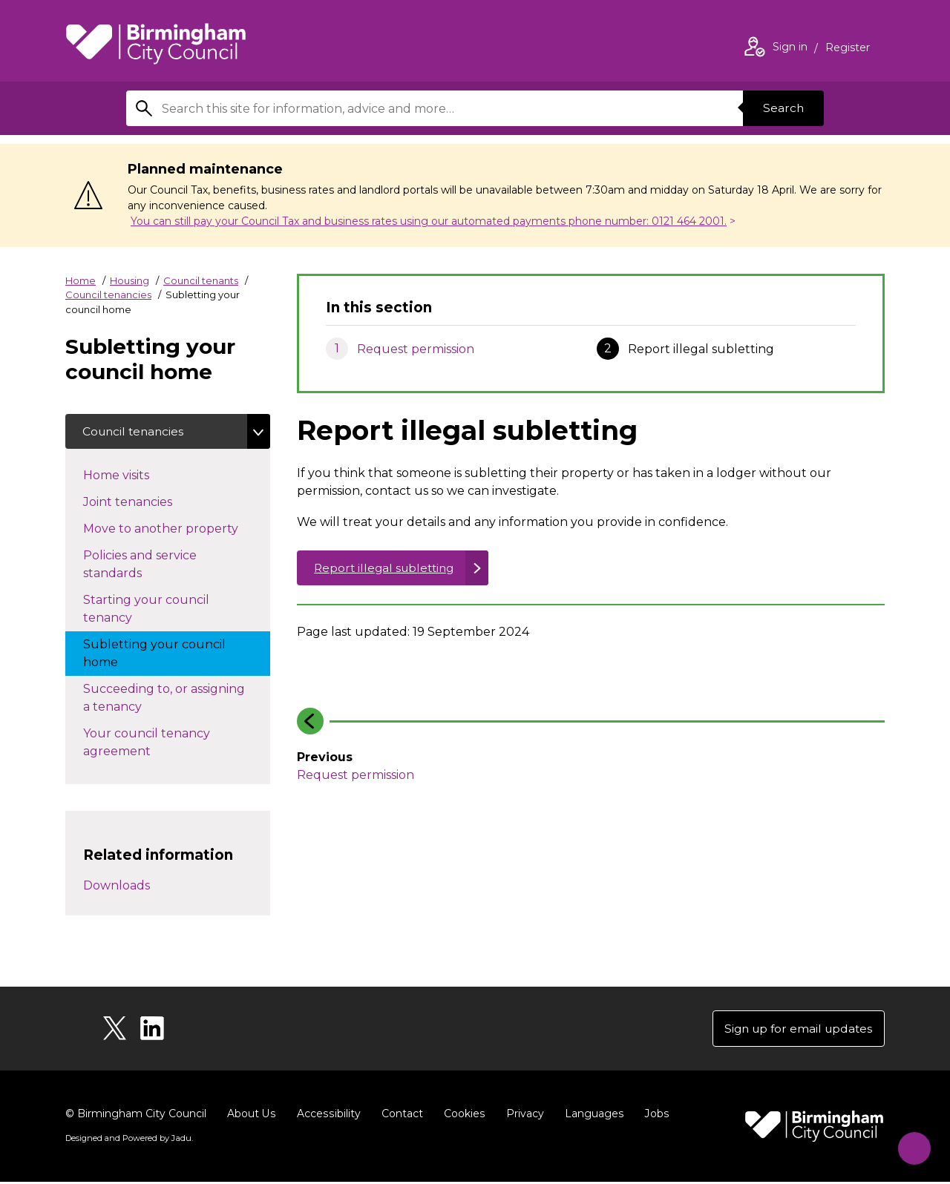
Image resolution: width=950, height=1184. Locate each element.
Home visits (131, 475)
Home (80, 280)
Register (847, 49)
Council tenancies (108, 294)
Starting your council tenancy (146, 609)
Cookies (462, 1115)
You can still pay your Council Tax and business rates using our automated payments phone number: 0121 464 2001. (429, 221)
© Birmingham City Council (135, 1115)
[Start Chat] (910, 1144)
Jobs (653, 1115)
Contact (400, 1115)
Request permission (415, 349)
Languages (591, 1115)
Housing (129, 280)
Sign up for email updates (795, 1030)
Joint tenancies (142, 501)
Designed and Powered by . (128, 1140)
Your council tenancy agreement (146, 743)
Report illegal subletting (388, 568)
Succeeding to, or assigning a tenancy (164, 698)
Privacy (522, 1115)
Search (782, 108)
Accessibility (327, 1115)
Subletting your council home (154, 654)
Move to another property (176, 528)
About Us (251, 1115)
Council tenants (200, 280)
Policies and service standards (140, 565)
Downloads (116, 887)
